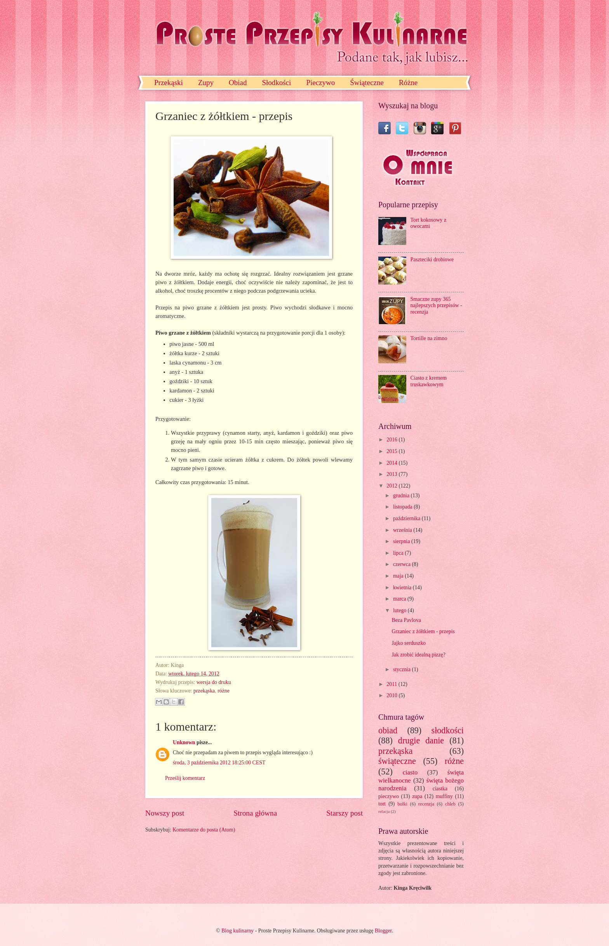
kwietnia (403, 587)
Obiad (238, 82)
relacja (384, 811)
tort (382, 804)
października (407, 518)
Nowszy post (164, 813)
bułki (402, 804)
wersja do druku (214, 682)
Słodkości (276, 82)
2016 (392, 440)
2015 (392, 451)
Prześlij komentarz (185, 778)
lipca (399, 553)
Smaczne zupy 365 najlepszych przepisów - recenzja (436, 305)
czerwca (402, 564)
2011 (392, 684)
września (403, 530)
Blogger (383, 931)
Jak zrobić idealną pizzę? (418, 655)
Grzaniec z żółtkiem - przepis (423, 631)
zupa (417, 796)
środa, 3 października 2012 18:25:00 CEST (219, 762)
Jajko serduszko (409, 643)
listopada (403, 507)
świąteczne (397, 761)
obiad (387, 730)
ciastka (440, 789)
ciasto (410, 772)
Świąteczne (367, 82)
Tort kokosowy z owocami (429, 223)
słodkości (448, 730)
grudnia (402, 495)
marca (400, 599)
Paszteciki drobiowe (432, 259)
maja (399, 576)
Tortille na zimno (429, 338)
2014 (392, 463)
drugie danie (421, 740)
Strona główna (255, 813)
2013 (392, 474)
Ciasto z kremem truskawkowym (429, 381)
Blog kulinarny (237, 931)
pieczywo (388, 796)
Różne (408, 82)
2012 (392, 486)
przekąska (204, 691)
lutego (400, 610)
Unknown (184, 742)
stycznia (402, 669)
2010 (392, 695)
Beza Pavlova (406, 620)
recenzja (426, 804)
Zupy (206, 82)
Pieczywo (320, 82)
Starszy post (344, 813)
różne (224, 691)
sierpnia (402, 541)
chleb (450, 804)
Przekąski (168, 82)
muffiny (444, 796)
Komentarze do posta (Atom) (203, 830)
